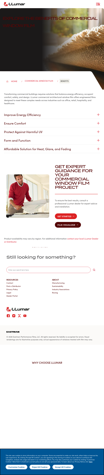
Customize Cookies (16, 467)
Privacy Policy (12, 289)
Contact (9, 283)
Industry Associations (60, 289)
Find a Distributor (13, 286)
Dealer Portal (12, 296)
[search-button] (94, 270)
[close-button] (99, 4)
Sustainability (57, 286)
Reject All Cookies (40, 467)
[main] (52, 462)
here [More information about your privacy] (90, 462)
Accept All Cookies (63, 467)
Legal (8, 292)
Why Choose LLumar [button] (48, 362)
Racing (55, 292)
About (55, 279)
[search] (48, 270)
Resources (12, 279)
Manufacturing (58, 283)
